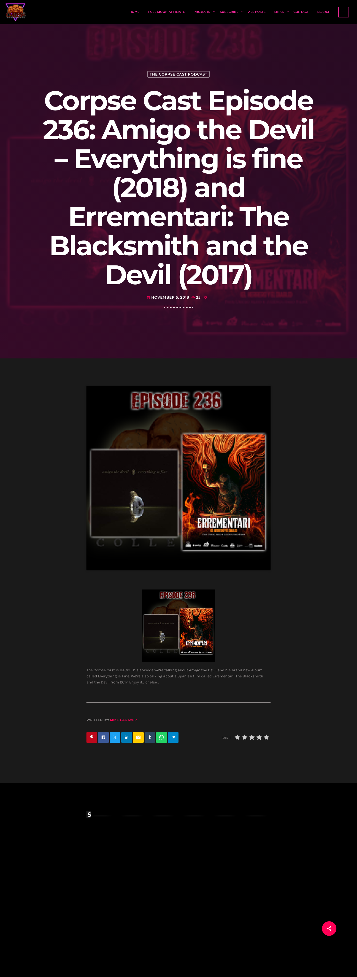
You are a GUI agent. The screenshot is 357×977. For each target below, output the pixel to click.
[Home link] (16, 12)
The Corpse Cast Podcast (178, 74)
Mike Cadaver (123, 720)
